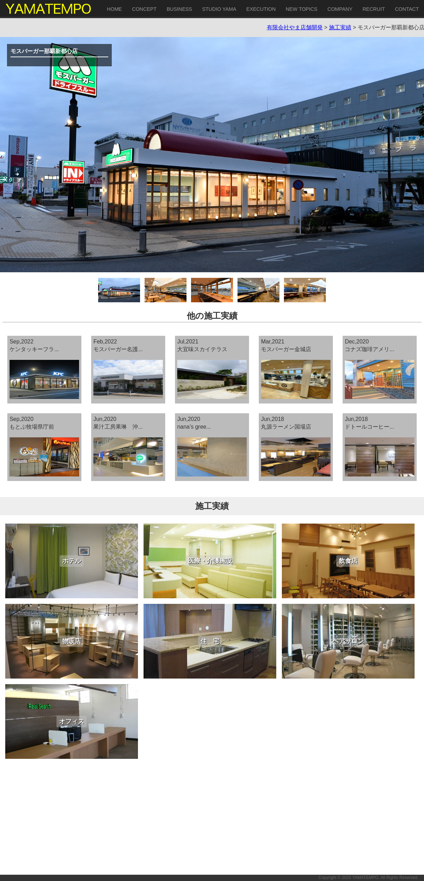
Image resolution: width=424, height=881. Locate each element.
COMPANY (339, 9)
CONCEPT (144, 9)
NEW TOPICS (301, 9)
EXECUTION (261, 9)
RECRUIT (374, 9)
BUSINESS (179, 9)
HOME (114, 9)
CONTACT (407, 9)
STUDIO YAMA (219, 9)
